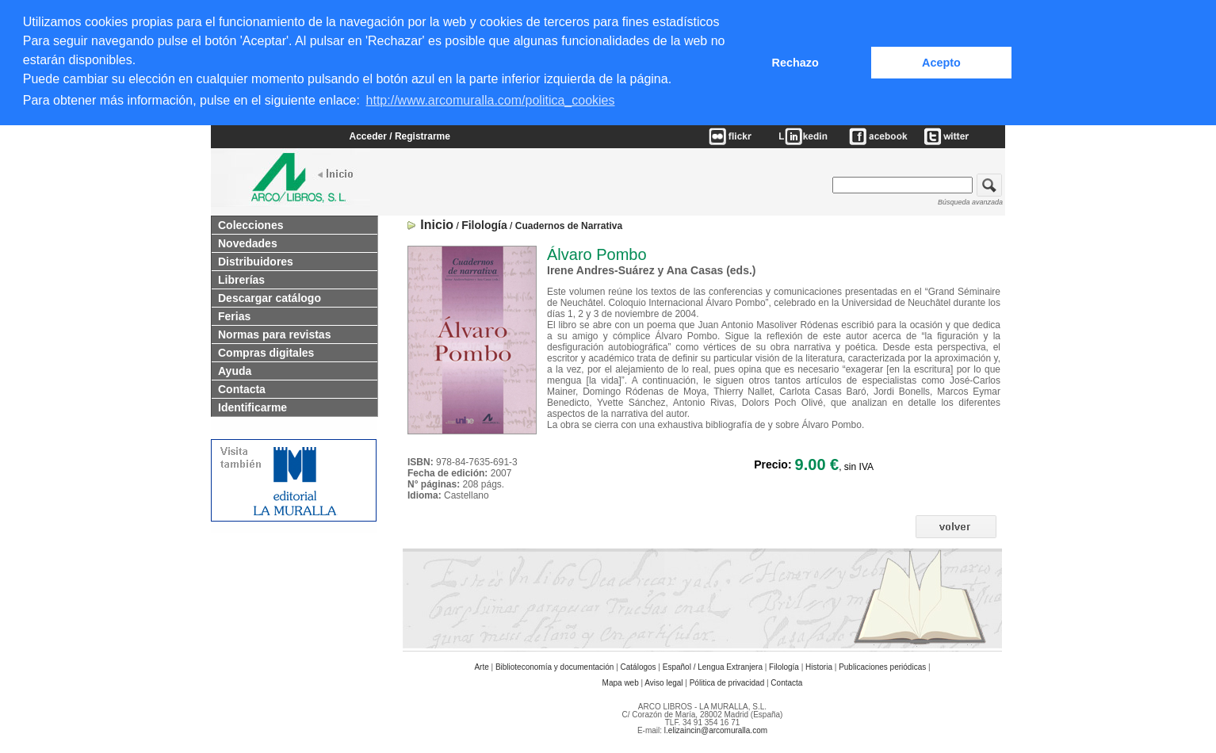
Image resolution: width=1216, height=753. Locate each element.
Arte (481, 664)
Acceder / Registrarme (400, 134)
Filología (784, 664)
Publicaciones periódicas (882, 664)
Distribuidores (255, 259)
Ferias (234, 314)
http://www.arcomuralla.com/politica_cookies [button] (490, 100)
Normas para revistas (274, 332)
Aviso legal (663, 680)
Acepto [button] (941, 62)
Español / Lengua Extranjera (713, 664)
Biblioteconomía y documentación (554, 664)
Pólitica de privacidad (727, 680)
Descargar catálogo (269, 295)
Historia (818, 664)
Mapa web (620, 680)
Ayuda (234, 368)
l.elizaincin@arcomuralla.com (715, 728)
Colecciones (250, 222)
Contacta (242, 386)
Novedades (247, 241)
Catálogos (638, 664)
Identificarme (252, 405)
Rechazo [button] (795, 62)
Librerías (241, 277)
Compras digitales (266, 350)
